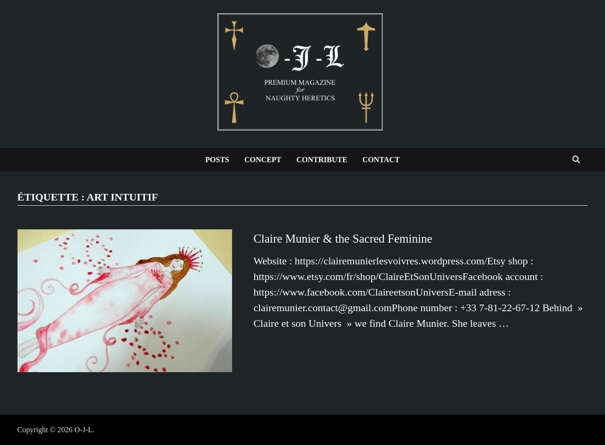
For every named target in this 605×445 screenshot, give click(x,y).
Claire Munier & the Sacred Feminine (342, 238)
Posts (217, 160)
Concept (262, 160)
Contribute (321, 160)
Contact (381, 160)
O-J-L (84, 430)
